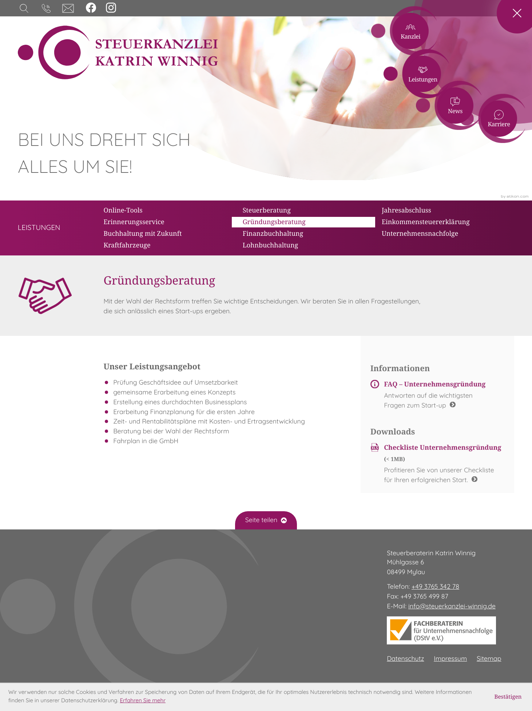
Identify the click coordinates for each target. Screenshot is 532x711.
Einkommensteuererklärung (426, 221)
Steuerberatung (267, 210)
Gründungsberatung (274, 221)
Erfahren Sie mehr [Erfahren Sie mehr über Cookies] (143, 701)
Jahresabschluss (406, 210)
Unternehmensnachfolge (420, 233)
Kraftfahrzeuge (126, 245)
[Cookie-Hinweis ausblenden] (508, 697)
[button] (46, 8)
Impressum (450, 659)
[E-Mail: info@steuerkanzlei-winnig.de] (68, 8)
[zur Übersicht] (39, 228)
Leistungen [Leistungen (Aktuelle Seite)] (459, 56)
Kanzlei (441, 28)
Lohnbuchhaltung (270, 245)
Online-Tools (122, 210)
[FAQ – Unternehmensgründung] (437, 399)
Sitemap (489, 659)
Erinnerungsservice (133, 221)
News (492, 70)
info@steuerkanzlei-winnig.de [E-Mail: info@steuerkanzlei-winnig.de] (452, 606)
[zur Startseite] (118, 52)
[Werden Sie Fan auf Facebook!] (91, 8)
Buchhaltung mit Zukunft (142, 233)
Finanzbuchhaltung (273, 233)
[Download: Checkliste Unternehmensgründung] (437, 468)
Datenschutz (405, 659)
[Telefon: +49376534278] (435, 587)
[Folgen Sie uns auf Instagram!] (111, 8)
